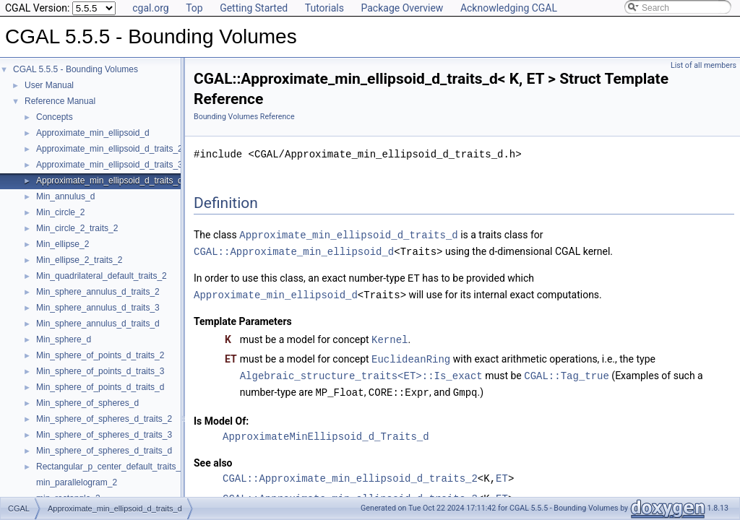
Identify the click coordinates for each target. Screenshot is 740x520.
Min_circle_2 (60, 212)
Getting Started (254, 8)
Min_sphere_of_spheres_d (87, 403)
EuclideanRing (410, 355)
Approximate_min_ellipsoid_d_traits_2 (109, 149)
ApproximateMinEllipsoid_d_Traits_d (326, 431)
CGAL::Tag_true (566, 371)
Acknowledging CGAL (508, 8)
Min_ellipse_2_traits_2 (79, 260)
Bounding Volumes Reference (244, 116)
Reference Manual (60, 101)
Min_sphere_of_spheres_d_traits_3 (104, 435)
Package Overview (402, 8)
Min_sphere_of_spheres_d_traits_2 (104, 419)
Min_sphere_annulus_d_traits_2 (98, 292)
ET (502, 473)
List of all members (703, 65)
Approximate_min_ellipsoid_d (93, 133)
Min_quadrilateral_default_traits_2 (101, 276)
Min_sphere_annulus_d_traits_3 (98, 308)
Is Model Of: (221, 415)
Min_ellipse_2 (62, 244)
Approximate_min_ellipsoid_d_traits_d (109, 181)
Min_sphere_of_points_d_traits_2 (100, 355)
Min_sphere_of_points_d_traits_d (100, 387)
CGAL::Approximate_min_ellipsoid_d (294, 250)
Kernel (389, 336)
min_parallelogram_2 (76, 482)
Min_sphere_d (63, 339)
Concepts (54, 117)
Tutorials (324, 8)
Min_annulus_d (65, 196)
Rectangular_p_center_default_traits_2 (111, 467)
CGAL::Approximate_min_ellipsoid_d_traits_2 (350, 473)
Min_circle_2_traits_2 (77, 228)
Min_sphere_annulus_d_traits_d (98, 323)
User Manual (49, 85)
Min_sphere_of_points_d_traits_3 (100, 371)
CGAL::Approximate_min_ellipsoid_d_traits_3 (350, 493)
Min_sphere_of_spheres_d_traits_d (104, 451)
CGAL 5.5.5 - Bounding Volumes (75, 69)
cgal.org (150, 8)
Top (194, 8)
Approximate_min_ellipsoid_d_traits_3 (109, 165)
